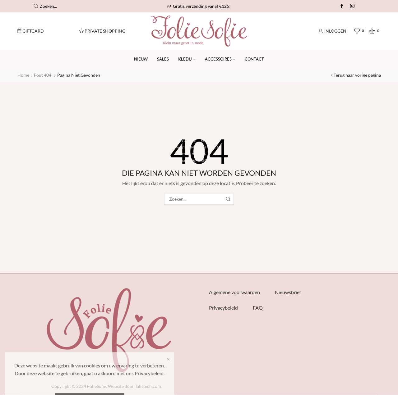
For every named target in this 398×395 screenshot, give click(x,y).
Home (23, 75)
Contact (254, 59)
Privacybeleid (223, 308)
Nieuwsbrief (288, 292)
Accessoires (220, 59)
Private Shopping (102, 31)
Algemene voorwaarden (234, 292)
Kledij (187, 59)
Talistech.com (148, 386)
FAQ (258, 308)
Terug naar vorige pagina (357, 75)
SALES (163, 59)
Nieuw (141, 59)
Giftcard (30, 31)
